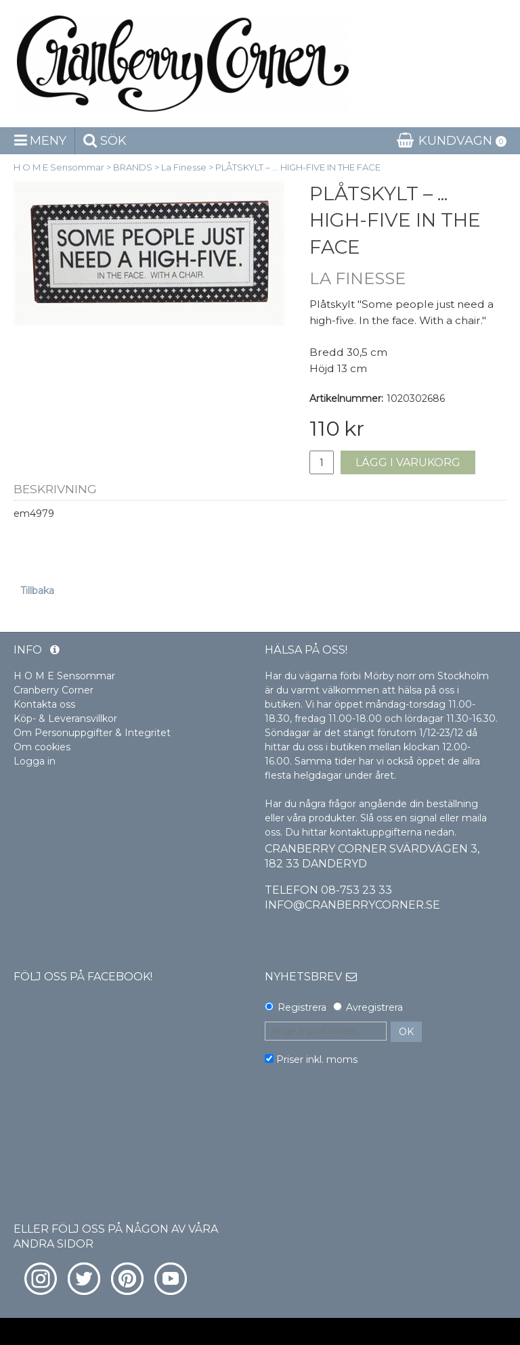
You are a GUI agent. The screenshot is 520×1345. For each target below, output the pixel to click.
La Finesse (184, 167)
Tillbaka (37, 591)
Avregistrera (374, 1007)
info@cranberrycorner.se (352, 904)
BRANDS (132, 167)
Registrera (302, 1007)
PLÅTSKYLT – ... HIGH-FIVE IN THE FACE (298, 167)
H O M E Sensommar (59, 167)
